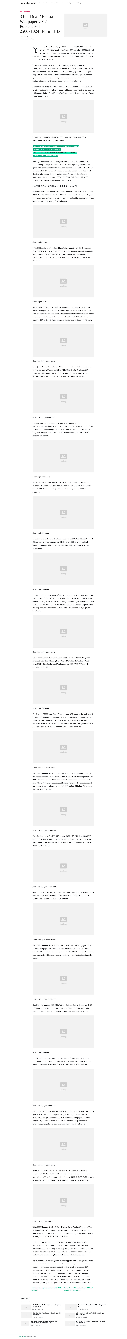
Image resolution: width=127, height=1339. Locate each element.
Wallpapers (80, 3)
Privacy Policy (55, 3)
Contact (41, 3)
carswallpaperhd (23, 1336)
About (63, 3)
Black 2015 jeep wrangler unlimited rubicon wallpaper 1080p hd (56, 146)
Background (71, 3)
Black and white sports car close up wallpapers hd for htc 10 (55, 152)
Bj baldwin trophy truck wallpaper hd (47, 149)
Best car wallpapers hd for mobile (45, 156)
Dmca (47, 3)
